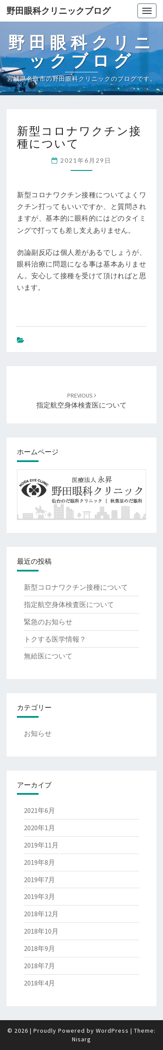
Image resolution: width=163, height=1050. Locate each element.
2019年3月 (39, 896)
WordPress (112, 1030)
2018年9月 (39, 948)
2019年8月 (39, 862)
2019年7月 (39, 879)
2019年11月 (41, 845)
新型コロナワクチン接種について (76, 587)
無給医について (48, 656)
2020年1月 (39, 827)
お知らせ (38, 733)
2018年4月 (39, 983)
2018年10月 (41, 931)
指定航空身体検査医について (69, 604)
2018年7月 (39, 965)
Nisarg (81, 1039)
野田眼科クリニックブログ (59, 10)
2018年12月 (41, 913)
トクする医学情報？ (55, 639)
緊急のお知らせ (48, 621)
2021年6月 (39, 810)
